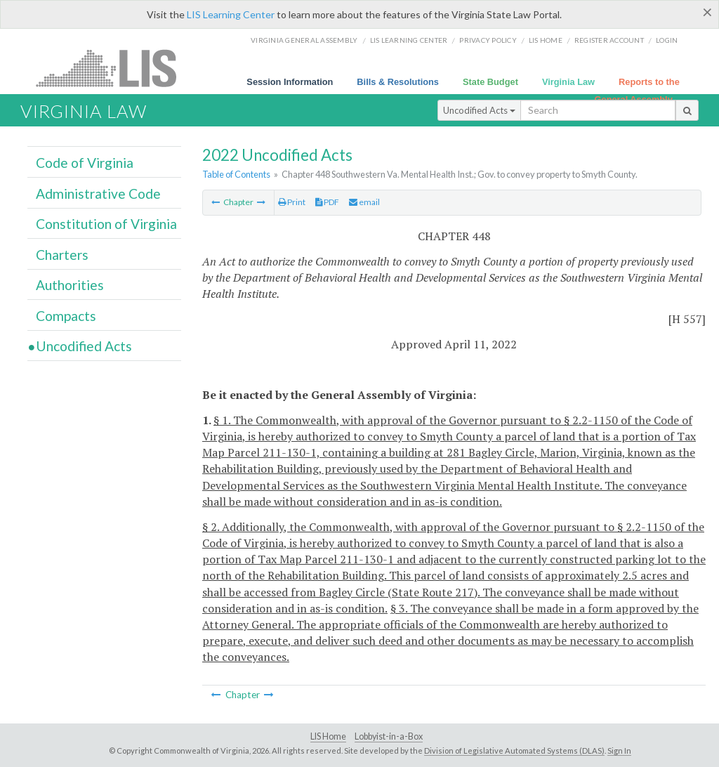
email (364, 202)
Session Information (289, 82)
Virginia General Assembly (304, 40)
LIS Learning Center (231, 14)
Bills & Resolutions (398, 82)
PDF (327, 202)
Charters (62, 255)
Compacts (66, 316)
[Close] (707, 12)
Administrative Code (98, 193)
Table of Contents (236, 174)
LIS (114, 67)
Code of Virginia (84, 163)
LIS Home (328, 736)
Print (291, 202)
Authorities (70, 285)
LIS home (545, 40)
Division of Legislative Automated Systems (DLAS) (514, 750)
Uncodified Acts (479, 110)
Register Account (609, 40)
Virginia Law (568, 82)
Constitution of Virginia (106, 224)
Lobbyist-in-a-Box (389, 736)
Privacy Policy (488, 40)
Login (667, 40)
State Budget (490, 82)
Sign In (619, 750)
